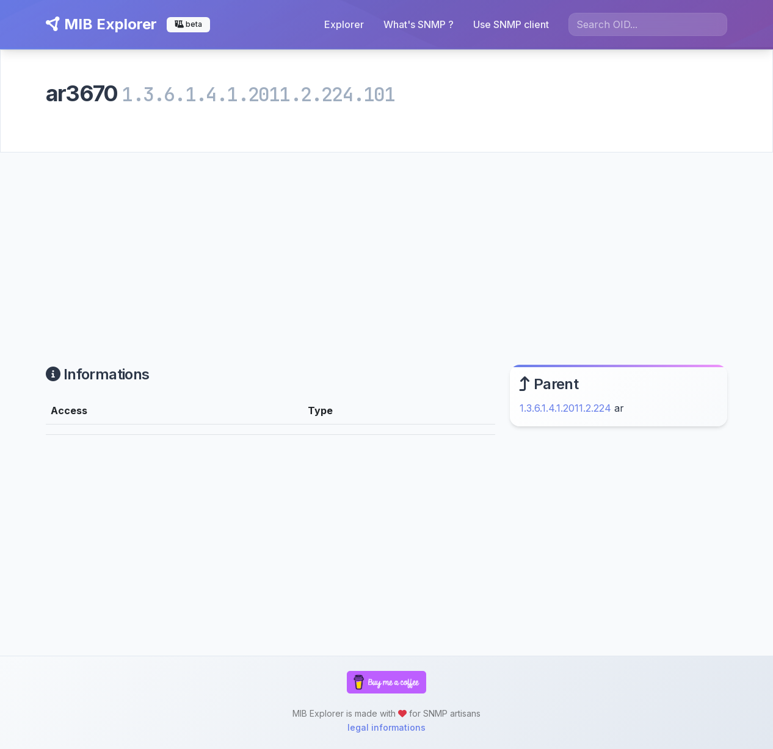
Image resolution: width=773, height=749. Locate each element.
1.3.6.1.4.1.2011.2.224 (565, 408)
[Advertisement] (386, 244)
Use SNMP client (511, 24)
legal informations (386, 727)
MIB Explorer (101, 24)
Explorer (344, 24)
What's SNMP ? (418, 24)
